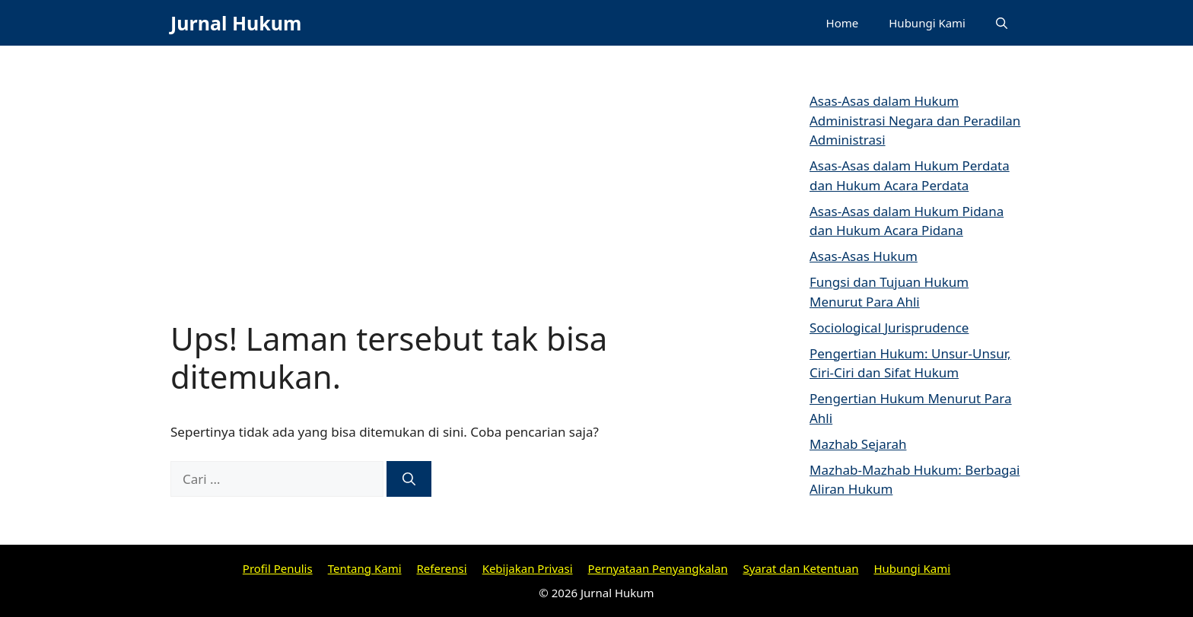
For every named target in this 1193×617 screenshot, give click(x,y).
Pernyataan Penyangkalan (658, 568)
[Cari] (409, 479)
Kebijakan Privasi (527, 568)
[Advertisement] (451, 205)
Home (842, 22)
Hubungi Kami (927, 22)
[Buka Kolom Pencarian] (1002, 23)
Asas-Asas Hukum (864, 256)
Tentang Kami (365, 568)
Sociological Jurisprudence (889, 327)
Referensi (442, 568)
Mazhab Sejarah (858, 444)
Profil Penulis (278, 568)
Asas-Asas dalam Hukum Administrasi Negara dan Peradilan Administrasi (915, 120)
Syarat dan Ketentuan (800, 568)
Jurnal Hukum (235, 23)
